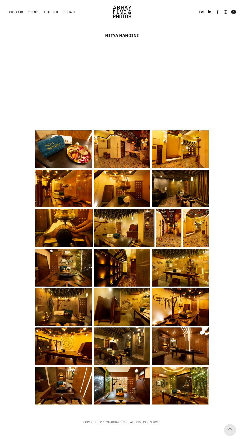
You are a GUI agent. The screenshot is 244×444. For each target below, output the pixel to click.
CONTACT (69, 12)
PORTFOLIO (15, 12)
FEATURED (51, 12)
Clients (33, 12)
